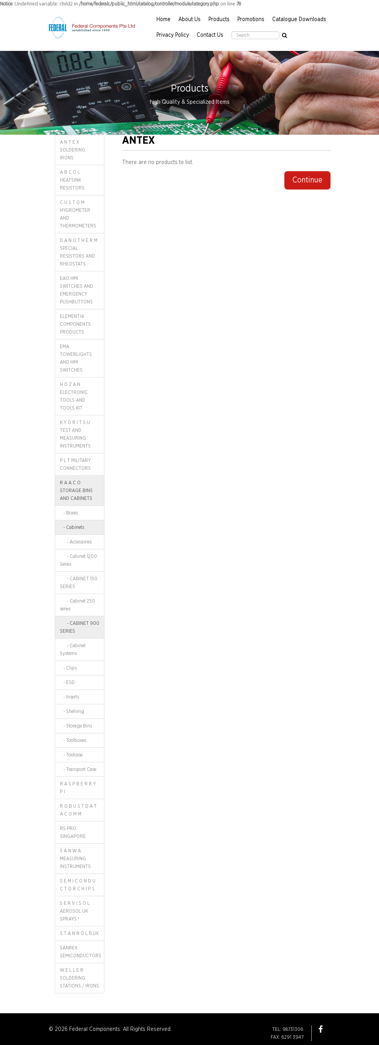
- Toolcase (71, 755)
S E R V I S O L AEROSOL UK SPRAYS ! (75, 911)
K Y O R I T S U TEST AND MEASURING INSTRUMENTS (75, 434)
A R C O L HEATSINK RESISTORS (72, 180)
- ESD (67, 682)
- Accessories (76, 542)
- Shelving (72, 711)
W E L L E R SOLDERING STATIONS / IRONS (79, 978)
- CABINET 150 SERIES (78, 582)
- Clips (68, 668)
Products (219, 19)
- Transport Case (78, 769)
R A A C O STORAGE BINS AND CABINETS (76, 490)
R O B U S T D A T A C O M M (78, 810)
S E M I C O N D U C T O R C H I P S (77, 885)
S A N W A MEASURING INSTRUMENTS (75, 858)
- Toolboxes (73, 740)
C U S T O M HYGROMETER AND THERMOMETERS (78, 214)
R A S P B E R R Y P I (78, 787)
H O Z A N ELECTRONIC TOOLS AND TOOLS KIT (74, 396)
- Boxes (69, 513)
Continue (307, 180)
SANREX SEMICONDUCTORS (80, 952)
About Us (189, 19)
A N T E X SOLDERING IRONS (72, 150)
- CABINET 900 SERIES (79, 627)
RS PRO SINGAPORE (73, 832)
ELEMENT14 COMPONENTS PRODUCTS (75, 324)
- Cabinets (72, 527)
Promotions (250, 19)
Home (163, 19)
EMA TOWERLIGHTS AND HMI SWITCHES (76, 358)
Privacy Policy (172, 35)
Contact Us (210, 35)
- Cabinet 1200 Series (78, 560)
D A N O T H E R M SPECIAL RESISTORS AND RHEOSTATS (78, 252)
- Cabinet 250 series (77, 605)
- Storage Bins (76, 726)
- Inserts (69, 697)
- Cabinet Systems (73, 649)
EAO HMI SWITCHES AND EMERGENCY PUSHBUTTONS (76, 290)
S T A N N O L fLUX (79, 933)
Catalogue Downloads (299, 19)
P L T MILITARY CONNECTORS (75, 464)
